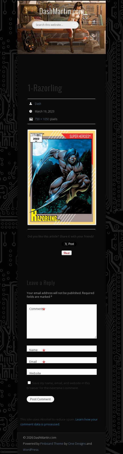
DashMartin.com (61, 10)
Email (37, 362)
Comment (37, 309)
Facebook (56, 36)
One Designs (77, 443)
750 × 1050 (42, 119)
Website (35, 373)
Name (37, 350)
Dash (38, 104)
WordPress (30, 449)
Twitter (65, 36)
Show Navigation (88, 65)
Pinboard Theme (51, 443)
